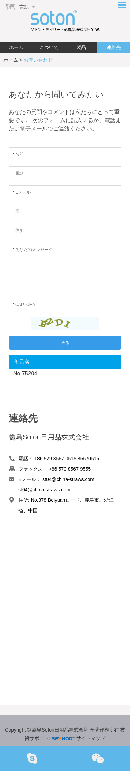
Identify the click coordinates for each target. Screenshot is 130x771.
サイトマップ (90, 738)
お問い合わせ (38, 60)
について (49, 47)
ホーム (16, 47)
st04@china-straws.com (68, 479)
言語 (24, 7)
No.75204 (25, 374)
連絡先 (113, 47)
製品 (81, 47)
